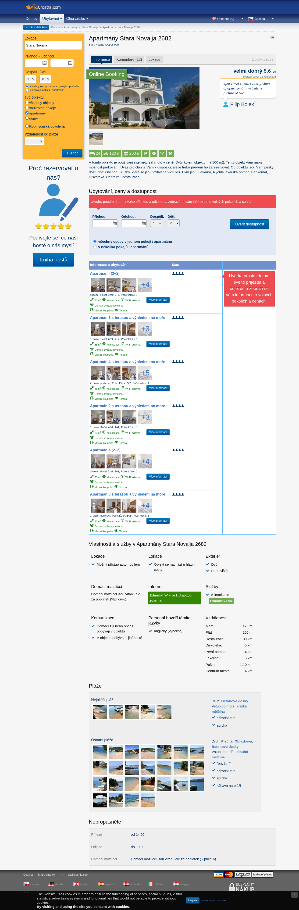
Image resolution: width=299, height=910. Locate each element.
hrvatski (135, 884)
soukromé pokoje (40, 108)
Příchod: (99, 216)
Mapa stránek (46, 874)
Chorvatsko (75, 19)
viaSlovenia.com (78, 874)
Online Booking (107, 74)
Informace (101, 59)
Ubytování (50, 19)
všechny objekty (39, 103)
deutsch (60, 884)
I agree (192, 900)
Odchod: (128, 216)
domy (31, 118)
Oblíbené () (225, 19)
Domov (32, 19)
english (84, 884)
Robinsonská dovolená (45, 126)
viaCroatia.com (47, 7)
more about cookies (214, 900)
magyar (185, 884)
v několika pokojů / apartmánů (45, 90)
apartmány (35, 113)
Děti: (171, 216)
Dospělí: (157, 216)
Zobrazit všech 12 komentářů (259, 76)
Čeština (260, 19)
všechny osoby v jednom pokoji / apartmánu (53, 86)
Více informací (158, 299)
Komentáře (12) (129, 59)
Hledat (72, 153)
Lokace (154, 59)
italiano (159, 884)
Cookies (28, 874)
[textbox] (53, 45)
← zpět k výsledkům (36, 27)
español (110, 884)
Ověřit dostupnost (249, 224)
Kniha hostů (53, 260)
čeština (34, 884)
